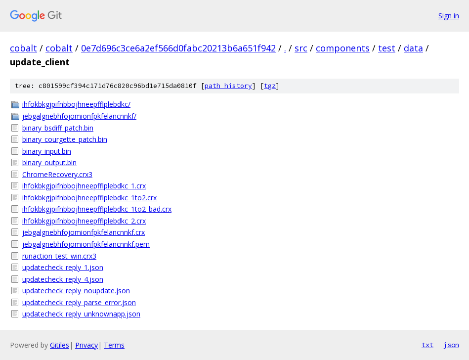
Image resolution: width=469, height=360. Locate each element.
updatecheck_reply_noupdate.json (76, 290)
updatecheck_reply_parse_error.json (79, 302)
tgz (270, 86)
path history (228, 86)
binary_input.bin (46, 151)
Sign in (448, 15)
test (386, 48)
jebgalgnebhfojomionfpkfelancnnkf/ (79, 116)
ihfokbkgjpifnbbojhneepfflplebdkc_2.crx (84, 220)
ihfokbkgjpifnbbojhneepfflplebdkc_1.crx (84, 185)
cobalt (23, 48)
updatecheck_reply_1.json (62, 267)
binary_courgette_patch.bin (64, 139)
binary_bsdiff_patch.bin (57, 128)
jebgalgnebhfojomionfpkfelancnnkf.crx (83, 232)
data (413, 48)
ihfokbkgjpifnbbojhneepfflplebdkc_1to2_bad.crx (96, 209)
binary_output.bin (49, 162)
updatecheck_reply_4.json (62, 279)
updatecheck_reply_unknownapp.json (81, 313)
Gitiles (59, 345)
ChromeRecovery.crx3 (57, 174)
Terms (114, 345)
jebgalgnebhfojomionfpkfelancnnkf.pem (86, 244)
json (451, 344)
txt (427, 344)
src (301, 48)
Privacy (86, 345)
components (343, 48)
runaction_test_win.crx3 (59, 256)
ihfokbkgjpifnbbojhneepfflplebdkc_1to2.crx (89, 197)
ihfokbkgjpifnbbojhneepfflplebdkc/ (76, 104)
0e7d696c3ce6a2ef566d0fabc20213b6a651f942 (178, 48)
